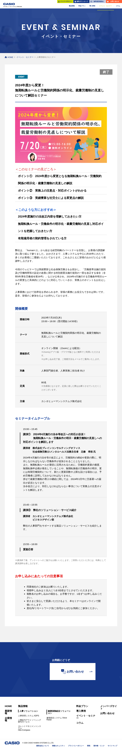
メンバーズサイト (108, 707)
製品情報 (23, 706)
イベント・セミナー (25, 57)
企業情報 (8, 719)
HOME (10, 57)
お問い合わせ (107, 713)
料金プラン (82, 706)
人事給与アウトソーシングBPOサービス (29, 721)
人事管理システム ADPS (28, 716)
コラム (79, 722)
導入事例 (81, 711)
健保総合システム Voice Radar (57, 719)
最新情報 (8, 712)
